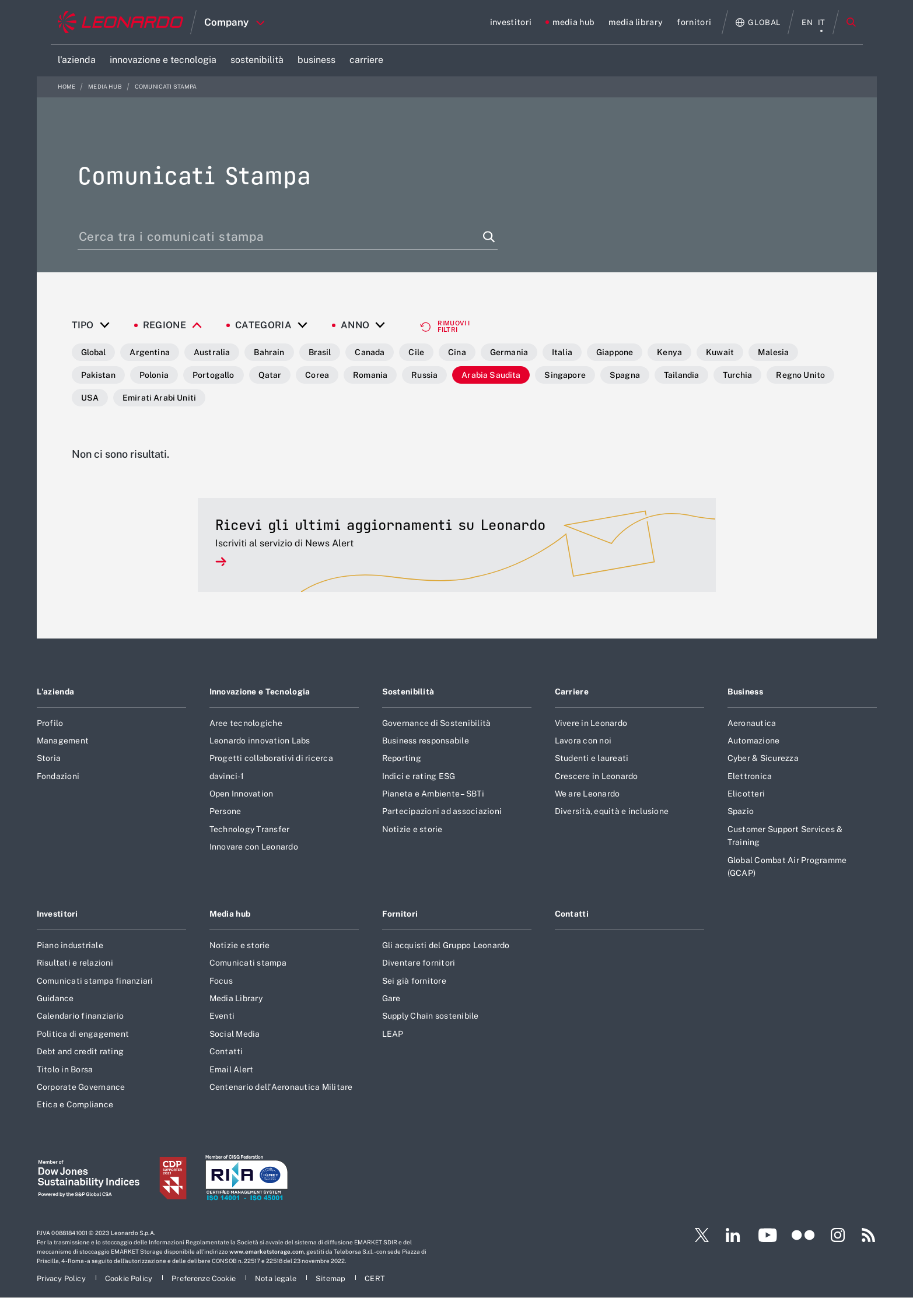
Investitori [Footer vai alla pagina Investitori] (57, 913)
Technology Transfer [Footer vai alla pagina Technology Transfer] (249, 829)
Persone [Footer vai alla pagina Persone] (225, 811)
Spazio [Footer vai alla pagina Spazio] (740, 811)
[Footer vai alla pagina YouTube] (767, 1235)
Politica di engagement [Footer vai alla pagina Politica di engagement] (83, 1034)
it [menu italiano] (821, 22)
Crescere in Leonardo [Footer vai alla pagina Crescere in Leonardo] (596, 776)
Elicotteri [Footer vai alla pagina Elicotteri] (746, 793)
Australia (212, 352)
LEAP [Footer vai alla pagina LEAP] (393, 1034)
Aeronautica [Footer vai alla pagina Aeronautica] (751, 723)
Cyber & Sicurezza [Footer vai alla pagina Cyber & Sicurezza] (763, 758)
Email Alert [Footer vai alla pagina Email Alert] (231, 1069)
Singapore (564, 375)
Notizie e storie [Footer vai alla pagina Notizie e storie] (412, 829)
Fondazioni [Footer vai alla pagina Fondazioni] (58, 776)
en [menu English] (807, 22)
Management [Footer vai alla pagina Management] (63, 740)
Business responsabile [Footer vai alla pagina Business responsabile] (425, 740)
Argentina (149, 352)
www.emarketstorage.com (266, 1251)
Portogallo (214, 375)
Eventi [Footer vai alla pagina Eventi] (222, 1015)
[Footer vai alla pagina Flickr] (803, 1235)
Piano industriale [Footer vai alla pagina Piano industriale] (70, 945)
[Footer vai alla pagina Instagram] (837, 1235)
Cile (416, 352)
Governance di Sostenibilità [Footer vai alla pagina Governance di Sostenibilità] (436, 723)
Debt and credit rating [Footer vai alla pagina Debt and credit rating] (80, 1051)
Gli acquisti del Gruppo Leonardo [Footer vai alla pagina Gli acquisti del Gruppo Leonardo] (446, 945)
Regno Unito (800, 375)
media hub (105, 86)
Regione (164, 325)
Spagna (625, 375)
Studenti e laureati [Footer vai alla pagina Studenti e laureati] (592, 758)
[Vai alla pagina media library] (635, 22)
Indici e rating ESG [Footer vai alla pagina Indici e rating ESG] (419, 776)
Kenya (669, 352)
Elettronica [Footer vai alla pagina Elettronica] (749, 776)
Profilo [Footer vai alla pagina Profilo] (50, 723)
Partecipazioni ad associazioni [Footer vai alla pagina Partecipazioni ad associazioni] (442, 811)
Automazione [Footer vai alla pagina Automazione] (753, 740)
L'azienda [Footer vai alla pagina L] (56, 691)
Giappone (614, 352)
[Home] (120, 22)
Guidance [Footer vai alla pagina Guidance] (55, 998)
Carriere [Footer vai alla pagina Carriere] (572, 691)
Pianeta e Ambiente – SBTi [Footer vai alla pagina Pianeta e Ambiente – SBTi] (433, 793)
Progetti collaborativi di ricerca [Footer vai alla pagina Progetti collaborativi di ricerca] (271, 758)
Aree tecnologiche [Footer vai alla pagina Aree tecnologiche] (245, 723)
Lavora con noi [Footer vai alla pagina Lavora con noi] (583, 740)
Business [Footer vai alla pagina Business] (745, 691)
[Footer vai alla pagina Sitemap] (331, 1278)
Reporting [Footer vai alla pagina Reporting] (401, 758)
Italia (562, 352)
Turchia (737, 375)
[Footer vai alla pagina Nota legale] (276, 1278)
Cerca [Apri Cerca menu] (851, 22)
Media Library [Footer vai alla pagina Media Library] (236, 998)
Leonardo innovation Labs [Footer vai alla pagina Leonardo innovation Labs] (259, 740)
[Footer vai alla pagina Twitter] (697, 1235)
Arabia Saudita (490, 375)
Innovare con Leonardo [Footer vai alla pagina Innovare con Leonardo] (253, 846)
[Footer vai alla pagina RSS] (868, 1235)
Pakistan (98, 375)
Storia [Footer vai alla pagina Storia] (49, 758)
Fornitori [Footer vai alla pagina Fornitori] (400, 913)
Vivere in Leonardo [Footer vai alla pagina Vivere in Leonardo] (591, 723)
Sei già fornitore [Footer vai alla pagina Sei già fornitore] (414, 980)
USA (90, 397)
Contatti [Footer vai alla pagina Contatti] (226, 1051)
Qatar (270, 375)
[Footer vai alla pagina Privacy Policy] (62, 1278)
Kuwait (720, 352)
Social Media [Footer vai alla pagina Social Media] (234, 1034)
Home (67, 86)
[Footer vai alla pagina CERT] (375, 1278)
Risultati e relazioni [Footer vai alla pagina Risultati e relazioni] (75, 962)
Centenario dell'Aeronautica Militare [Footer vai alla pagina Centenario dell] (281, 1087)
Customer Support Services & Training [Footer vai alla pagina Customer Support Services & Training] (785, 836)
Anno (355, 325)
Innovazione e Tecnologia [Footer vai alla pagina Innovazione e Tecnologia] (259, 691)
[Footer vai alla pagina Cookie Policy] (129, 1278)
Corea (317, 375)
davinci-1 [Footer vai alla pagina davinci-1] (226, 776)
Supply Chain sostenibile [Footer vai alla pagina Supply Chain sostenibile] (430, 1015)
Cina (457, 352)
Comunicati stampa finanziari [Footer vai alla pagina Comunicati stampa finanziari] (95, 980)
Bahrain (269, 352)
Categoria (263, 325)
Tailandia (681, 375)
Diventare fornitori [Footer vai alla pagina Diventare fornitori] (419, 962)
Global (93, 352)
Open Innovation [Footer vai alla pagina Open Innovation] (241, 793)
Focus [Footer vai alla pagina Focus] (221, 980)
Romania (370, 375)
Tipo (83, 325)
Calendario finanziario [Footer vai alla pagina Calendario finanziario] (80, 1015)
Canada (369, 352)
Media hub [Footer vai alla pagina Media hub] (230, 913)
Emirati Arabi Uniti (159, 397)
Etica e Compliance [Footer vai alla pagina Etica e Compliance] (75, 1104)
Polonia (154, 375)
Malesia (773, 352)
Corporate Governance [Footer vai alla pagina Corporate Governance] (81, 1087)
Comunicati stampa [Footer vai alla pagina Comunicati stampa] (247, 962)
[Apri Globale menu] (758, 22)
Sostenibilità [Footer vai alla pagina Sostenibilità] (408, 691)
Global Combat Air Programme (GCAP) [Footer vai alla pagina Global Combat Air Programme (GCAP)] (787, 866)
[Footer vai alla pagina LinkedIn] (733, 1235)
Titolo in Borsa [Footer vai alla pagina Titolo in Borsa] (65, 1069)
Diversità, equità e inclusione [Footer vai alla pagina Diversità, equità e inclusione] (612, 811)
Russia (424, 375)
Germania (509, 352)
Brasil (320, 352)
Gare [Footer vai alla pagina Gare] (391, 998)
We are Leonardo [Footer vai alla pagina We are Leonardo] (587, 793)
